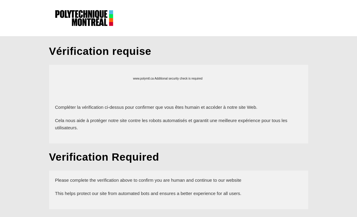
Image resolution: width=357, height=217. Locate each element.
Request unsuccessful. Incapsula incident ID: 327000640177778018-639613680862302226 (178, 108)
